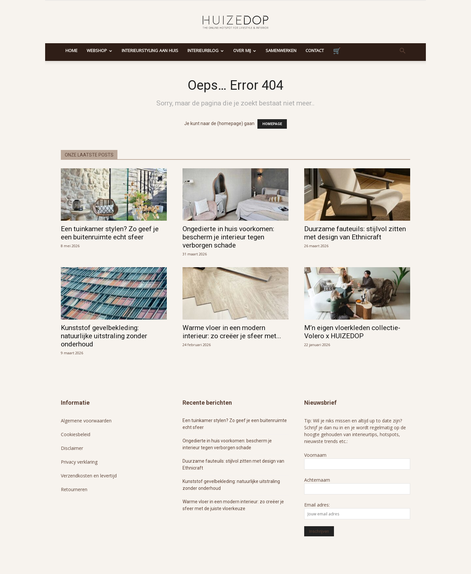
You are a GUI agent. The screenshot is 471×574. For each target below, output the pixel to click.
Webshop (99, 51)
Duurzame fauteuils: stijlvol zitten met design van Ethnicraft (355, 233)
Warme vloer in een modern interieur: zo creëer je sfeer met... (232, 332)
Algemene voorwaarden (86, 420)
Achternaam (317, 480)
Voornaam (315, 455)
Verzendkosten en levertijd (89, 475)
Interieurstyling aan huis (150, 51)
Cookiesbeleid (75, 434)
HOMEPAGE (272, 124)
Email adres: (317, 505)
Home (71, 51)
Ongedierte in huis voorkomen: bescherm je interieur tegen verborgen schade (228, 237)
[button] (402, 51)
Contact (314, 51)
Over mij (244, 51)
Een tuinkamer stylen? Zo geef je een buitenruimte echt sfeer (110, 233)
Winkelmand (336, 52)
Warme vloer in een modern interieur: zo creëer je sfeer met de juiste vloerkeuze (233, 505)
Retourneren (74, 489)
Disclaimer (72, 448)
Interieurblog (205, 51)
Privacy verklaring (79, 462)
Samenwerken (281, 51)
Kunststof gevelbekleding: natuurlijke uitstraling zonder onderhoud (104, 336)
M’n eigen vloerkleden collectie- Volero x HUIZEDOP (352, 332)
